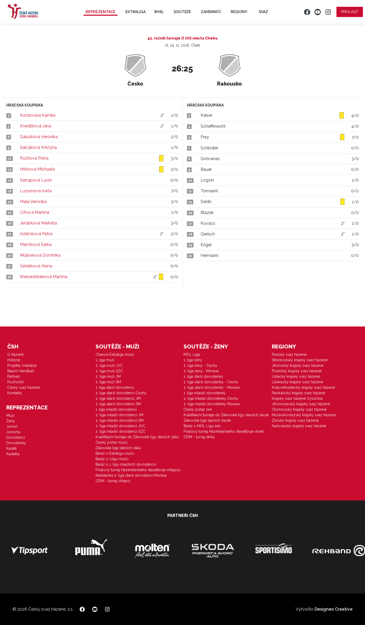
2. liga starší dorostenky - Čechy (211, 382)
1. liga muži (105, 360)
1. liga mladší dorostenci (116, 409)
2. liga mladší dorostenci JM (119, 415)
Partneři (13, 376)
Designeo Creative (333, 609)
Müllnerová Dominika (40, 255)
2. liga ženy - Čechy (200, 365)
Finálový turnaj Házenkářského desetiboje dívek (224, 431)
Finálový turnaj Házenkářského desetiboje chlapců (138, 470)
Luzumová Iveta (36, 190)
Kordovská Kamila (37, 115)
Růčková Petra (34, 158)
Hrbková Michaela (37, 169)
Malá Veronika (33, 201)
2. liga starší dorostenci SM (118, 404)
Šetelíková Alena (36, 265)
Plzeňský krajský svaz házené (297, 371)
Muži (10, 415)
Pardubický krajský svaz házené (298, 393)
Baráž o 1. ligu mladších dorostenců (126, 464)
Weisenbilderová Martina (43, 276)
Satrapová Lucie (36, 180)
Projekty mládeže (22, 365)
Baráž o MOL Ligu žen (202, 426)
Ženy (10, 421)
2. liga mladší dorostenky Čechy (211, 398)
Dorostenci (15, 437)
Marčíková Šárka (36, 244)
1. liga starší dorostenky (203, 376)
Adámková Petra (36, 233)
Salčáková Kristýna (38, 147)
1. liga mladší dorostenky (205, 393)
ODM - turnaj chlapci (113, 481)
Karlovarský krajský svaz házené (299, 426)
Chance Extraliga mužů (115, 354)
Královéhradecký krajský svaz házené (303, 387)
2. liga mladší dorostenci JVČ (120, 426)
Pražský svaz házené (289, 354)
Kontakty (14, 393)
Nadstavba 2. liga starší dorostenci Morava (131, 475)
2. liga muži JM (108, 376)
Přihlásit (349, 12)
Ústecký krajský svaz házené (296, 376)
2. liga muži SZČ (109, 371)
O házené (15, 354)
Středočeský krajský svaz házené (300, 360)
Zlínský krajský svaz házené (295, 420)
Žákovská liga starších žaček (207, 420)
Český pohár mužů (112, 442)
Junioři (12, 426)
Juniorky (13, 432)
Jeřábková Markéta (38, 223)
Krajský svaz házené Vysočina (297, 398)
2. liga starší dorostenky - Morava (212, 387)
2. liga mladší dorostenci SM (119, 420)
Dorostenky (16, 443)
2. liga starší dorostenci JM (118, 398)
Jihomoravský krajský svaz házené (301, 404)
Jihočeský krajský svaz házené (297, 365)
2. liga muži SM (108, 382)
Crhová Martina (34, 212)
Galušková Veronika (39, 136)
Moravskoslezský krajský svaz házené (304, 415)
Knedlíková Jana (35, 125)
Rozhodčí (15, 382)
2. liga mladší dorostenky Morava (212, 404)
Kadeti (11, 448)
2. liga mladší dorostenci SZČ (121, 431)
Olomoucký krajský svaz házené (299, 409)
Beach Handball (20, 371)
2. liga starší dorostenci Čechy (121, 393)
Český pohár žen (198, 409)
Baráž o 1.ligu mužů (112, 459)
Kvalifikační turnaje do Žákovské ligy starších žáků (137, 437)
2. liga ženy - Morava (201, 371)
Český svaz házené (23, 387)
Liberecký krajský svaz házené (297, 382)
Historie (13, 360)
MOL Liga (192, 354)
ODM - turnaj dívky (199, 437)
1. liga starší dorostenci (115, 387)
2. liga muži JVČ (109, 365)
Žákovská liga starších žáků (118, 448)
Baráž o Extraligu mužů (115, 453)
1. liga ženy (193, 360)
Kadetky (13, 454)
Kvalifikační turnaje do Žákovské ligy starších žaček (226, 415)
